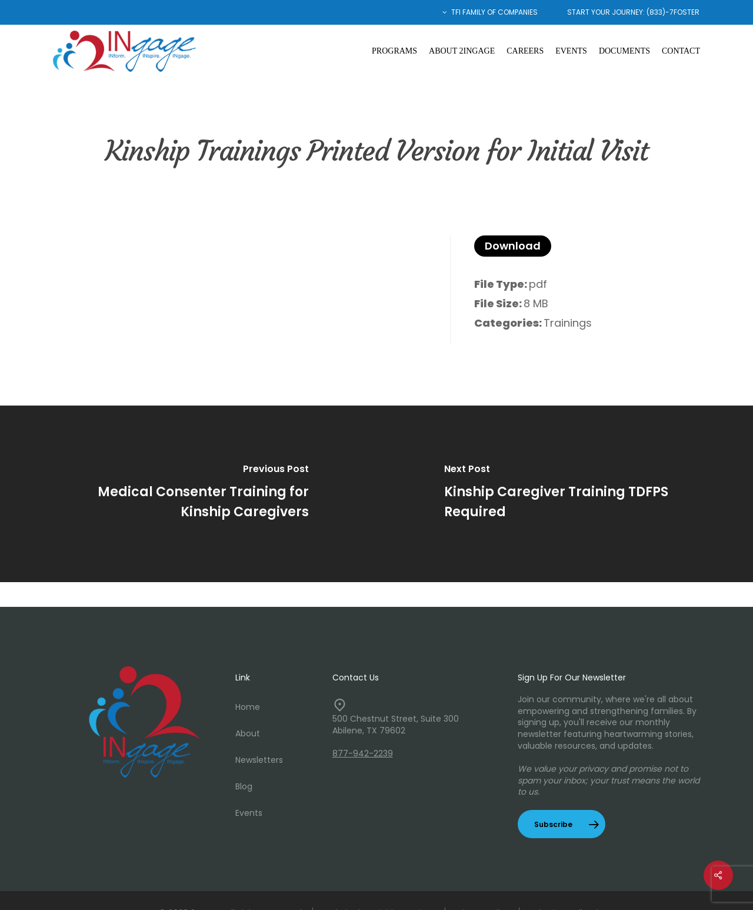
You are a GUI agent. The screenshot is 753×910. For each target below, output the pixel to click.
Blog (243, 786)
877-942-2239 (362, 753)
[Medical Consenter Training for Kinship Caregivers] (188, 494)
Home (247, 707)
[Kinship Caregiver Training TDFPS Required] (564, 494)
